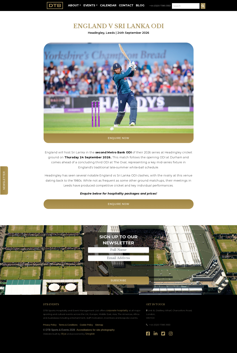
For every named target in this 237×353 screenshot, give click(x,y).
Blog (140, 5)
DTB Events (51, 304)
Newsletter (4, 180)
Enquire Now (118, 138)
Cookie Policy (86, 325)
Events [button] (89, 5)
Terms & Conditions (68, 325)
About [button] (73, 5)
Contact (126, 5)
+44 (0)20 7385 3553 (160, 5)
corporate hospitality (117, 310)
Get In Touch (155, 304)
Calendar (108, 5)
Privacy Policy (50, 325)
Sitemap (99, 325)
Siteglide (90, 333)
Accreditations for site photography (96, 330)
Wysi (64, 333)
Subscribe (118, 280)
